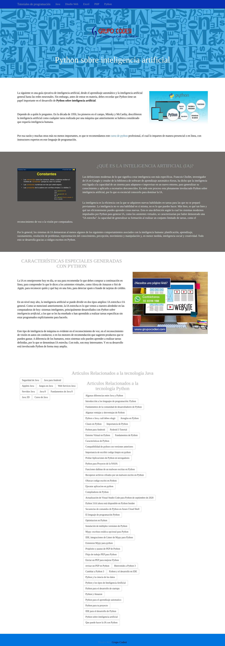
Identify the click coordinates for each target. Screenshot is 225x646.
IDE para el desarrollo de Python (101, 611)
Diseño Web (71, 4)
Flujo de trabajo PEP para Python (101, 554)
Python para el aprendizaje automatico (103, 600)
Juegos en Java (46, 386)
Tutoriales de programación (33, 4)
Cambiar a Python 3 (95, 571)
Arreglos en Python (129, 418)
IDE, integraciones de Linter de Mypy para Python (109, 537)
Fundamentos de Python (126, 435)
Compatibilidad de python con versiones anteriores (109, 446)
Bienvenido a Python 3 (125, 566)
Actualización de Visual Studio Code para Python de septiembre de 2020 (120, 497)
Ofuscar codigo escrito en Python (101, 480)
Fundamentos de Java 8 (61, 391)
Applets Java (28, 386)
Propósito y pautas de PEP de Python (103, 549)
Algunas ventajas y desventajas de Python (105, 412)
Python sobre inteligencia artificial (102, 617)
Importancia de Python (117, 424)
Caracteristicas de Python (97, 441)
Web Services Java (67, 386)
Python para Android (95, 429)
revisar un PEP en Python (97, 566)
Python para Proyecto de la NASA (102, 463)
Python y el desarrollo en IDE (123, 571)
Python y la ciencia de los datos (100, 577)
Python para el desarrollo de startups (103, 588)
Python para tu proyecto (97, 605)
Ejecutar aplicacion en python (99, 486)
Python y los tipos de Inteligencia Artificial (106, 583)
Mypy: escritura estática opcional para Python (107, 532)
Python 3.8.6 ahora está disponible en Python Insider (110, 503)
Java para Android (52, 380)
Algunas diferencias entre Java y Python (104, 395)
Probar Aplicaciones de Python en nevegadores (107, 458)
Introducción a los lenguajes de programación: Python (111, 401)
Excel (86, 4)
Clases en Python (94, 424)
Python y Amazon (94, 594)
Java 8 (43, 391)
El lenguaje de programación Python (103, 514)
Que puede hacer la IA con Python (102, 622)
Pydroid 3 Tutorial (118, 429)
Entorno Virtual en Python (98, 435)
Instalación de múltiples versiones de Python (106, 526)
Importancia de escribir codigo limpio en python (108, 452)
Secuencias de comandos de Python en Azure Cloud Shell (112, 509)
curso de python (119, 135)
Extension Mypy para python (99, 543)
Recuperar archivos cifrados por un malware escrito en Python (115, 475)
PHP (96, 4)
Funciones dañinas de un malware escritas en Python (110, 469)
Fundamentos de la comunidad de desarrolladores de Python (114, 407)
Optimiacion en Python (96, 520)
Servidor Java (28, 391)
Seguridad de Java (30, 380)
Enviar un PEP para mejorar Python (102, 560)
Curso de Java (41, 397)
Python (108, 4)
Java (57, 4)
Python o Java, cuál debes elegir (101, 418)
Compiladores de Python (97, 492)
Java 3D (26, 397)
